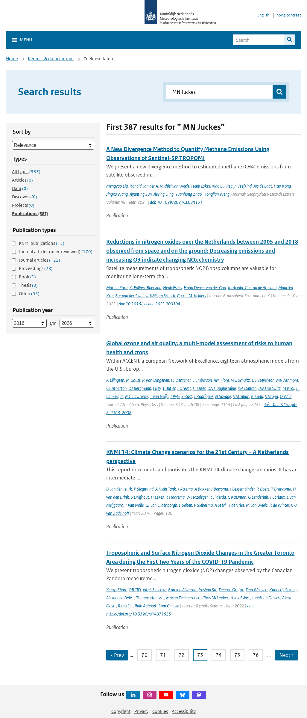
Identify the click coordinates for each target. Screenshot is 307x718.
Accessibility (184, 711)
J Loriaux (277, 497)
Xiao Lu (218, 186)
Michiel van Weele (174, 186)
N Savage (223, 396)
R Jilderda (217, 497)
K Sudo (257, 396)
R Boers (262, 489)
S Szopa (271, 396)
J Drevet (184, 388)
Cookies (160, 711)
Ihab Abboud (146, 606)
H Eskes (199, 388)
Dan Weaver (257, 589)
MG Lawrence (136, 396)
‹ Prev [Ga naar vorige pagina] (117, 655)
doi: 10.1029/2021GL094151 (176, 202)
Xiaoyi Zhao (116, 589)
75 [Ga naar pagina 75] (237, 655)
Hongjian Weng (216, 194)
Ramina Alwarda (182, 589)
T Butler (168, 388)
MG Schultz (240, 380)
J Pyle (175, 396)
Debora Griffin (231, 589)
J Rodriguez (203, 396)
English (263, 15)
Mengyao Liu (117, 186)
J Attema (185, 489)
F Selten (185, 505)
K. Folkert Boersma (145, 287)
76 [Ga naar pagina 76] (256, 655)
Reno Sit (125, 606)
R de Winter (279, 505)
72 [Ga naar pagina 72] (182, 655)
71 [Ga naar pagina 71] (163, 655)
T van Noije (159, 396)
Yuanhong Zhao (188, 194)
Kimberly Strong (283, 589)
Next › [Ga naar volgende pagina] (286, 655)
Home (12, 58)
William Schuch (162, 295)
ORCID (135, 589)
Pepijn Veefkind (239, 186)
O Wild (285, 396)
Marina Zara (116, 287)
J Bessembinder (242, 489)
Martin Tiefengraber (183, 598)
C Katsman (237, 497)
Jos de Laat (262, 186)
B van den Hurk (119, 489)
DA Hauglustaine (221, 388)
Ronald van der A (144, 186)
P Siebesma (203, 505)
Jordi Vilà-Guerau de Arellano (252, 287)
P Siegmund (144, 489)
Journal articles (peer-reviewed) (55, 251)
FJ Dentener (181, 380)
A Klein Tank (165, 489)
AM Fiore (221, 380)
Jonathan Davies (266, 598)
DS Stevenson (263, 380)
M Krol (288, 388)
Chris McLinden (215, 598)
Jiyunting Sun (141, 194)
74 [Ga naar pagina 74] (219, 655)
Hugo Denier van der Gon (205, 287)
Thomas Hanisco (150, 598)
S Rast (186, 396)
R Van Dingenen (155, 380)
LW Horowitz (269, 388)
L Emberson (202, 380)
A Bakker (201, 489)
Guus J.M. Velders (191, 295)
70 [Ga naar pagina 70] (145, 655)
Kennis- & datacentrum (51, 58)
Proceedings (36, 268)
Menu (26, 40)
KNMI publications (41, 243)
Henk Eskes (200, 186)
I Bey (157, 388)
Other (29, 293)
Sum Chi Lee (169, 606)
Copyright (120, 711)
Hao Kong (282, 186)
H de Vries (235, 505)
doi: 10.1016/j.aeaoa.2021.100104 (149, 304)
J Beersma (219, 489)
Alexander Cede (119, 598)
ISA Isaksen (247, 388)
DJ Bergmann (139, 388)
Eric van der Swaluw (131, 295)
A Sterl (220, 505)
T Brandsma (281, 489)
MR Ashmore (287, 380)
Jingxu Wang (117, 194)
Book (27, 277)
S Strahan (241, 396)
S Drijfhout (140, 497)
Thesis (28, 285)
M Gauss (133, 380)
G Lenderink (258, 497)
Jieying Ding (164, 194)
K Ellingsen (115, 380)
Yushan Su (208, 589)
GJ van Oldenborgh (161, 505)
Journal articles (39, 260)
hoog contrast (288, 15)
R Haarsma (175, 497)
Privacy (141, 711)
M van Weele (257, 505)
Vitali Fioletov (154, 589)
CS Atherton (116, 388)
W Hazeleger (197, 497)
